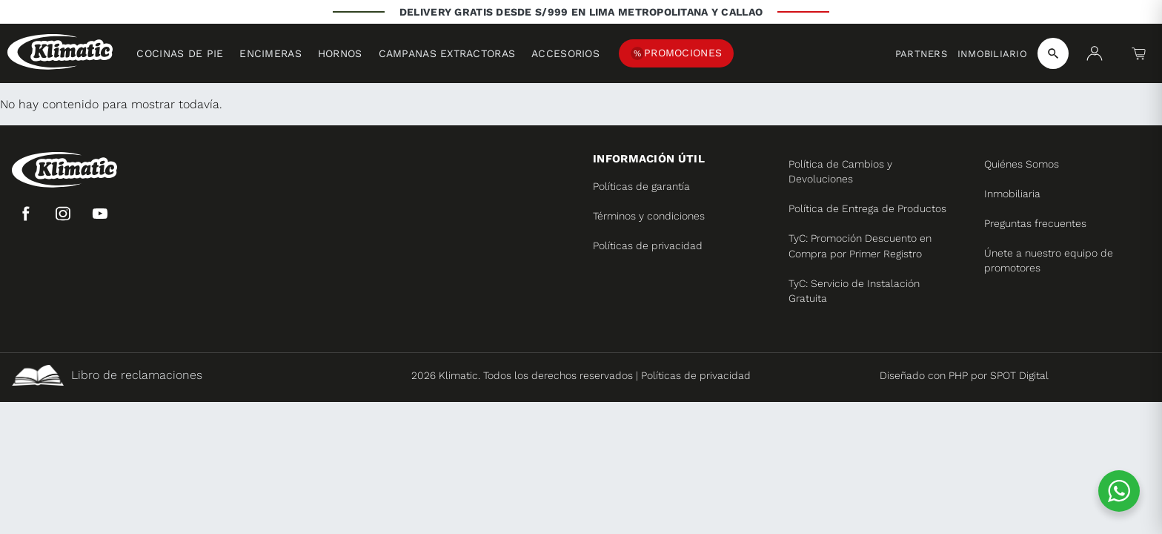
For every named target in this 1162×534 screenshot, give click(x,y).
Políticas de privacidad (648, 245)
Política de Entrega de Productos (867, 208)
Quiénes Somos (1021, 164)
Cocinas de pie (179, 53)
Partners (921, 53)
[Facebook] (26, 214)
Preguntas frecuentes (1035, 223)
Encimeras (270, 53)
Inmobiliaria (1012, 194)
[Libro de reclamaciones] (197, 375)
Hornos (340, 53)
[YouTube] (100, 214)
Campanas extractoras (447, 53)
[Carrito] (1139, 53)
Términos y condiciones (649, 216)
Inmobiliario (992, 53)
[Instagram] (63, 214)
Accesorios (565, 53)
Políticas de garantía (641, 186)
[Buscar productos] (1053, 53)
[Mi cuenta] (1094, 53)
